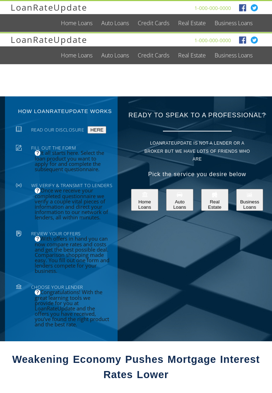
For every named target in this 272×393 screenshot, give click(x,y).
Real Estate (214, 200)
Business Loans (249, 200)
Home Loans (144, 200)
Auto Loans (179, 200)
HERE (96, 130)
